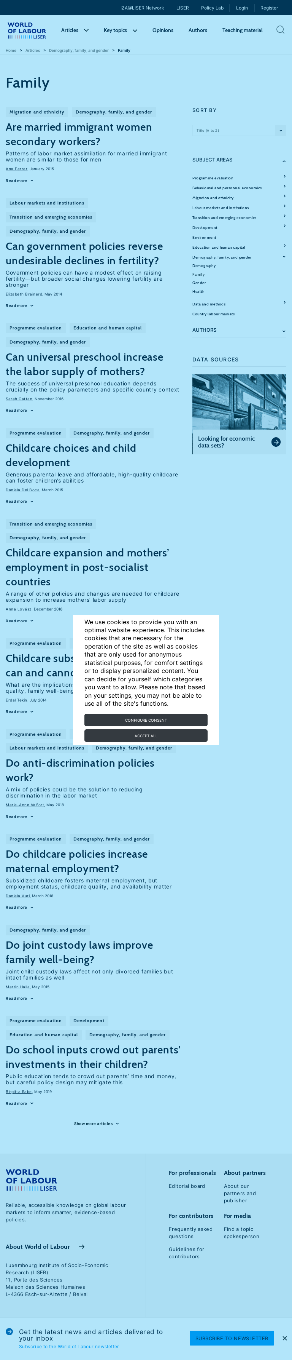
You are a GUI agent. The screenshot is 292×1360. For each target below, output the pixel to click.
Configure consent (146, 720)
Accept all (146, 736)
